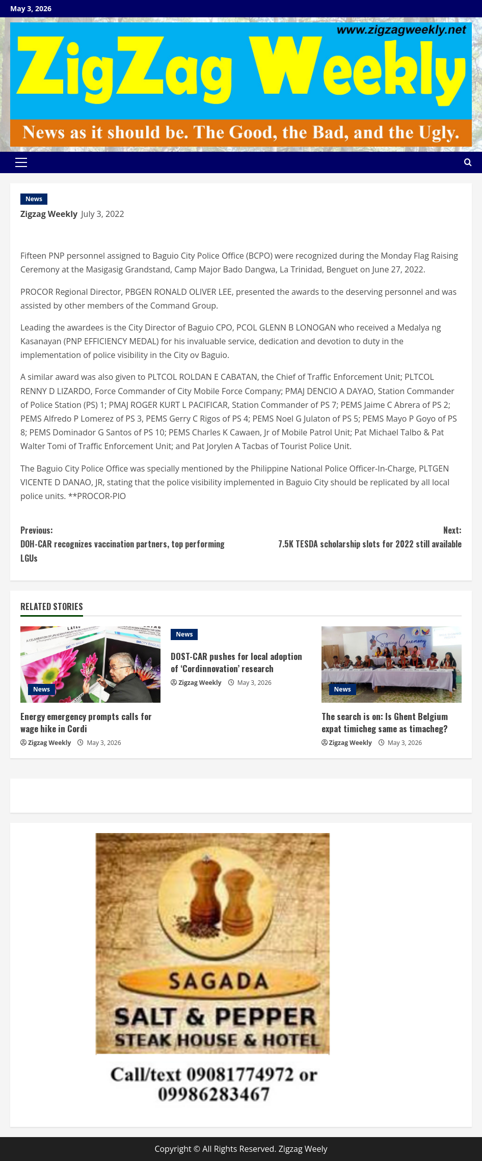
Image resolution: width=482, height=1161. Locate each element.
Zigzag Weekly (48, 213)
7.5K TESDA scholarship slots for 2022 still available (351, 536)
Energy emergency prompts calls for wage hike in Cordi (86, 722)
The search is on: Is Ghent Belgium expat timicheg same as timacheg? (385, 722)
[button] (21, 162)
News (33, 199)
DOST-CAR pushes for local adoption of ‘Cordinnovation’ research (237, 662)
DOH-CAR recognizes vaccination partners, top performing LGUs (130, 543)
